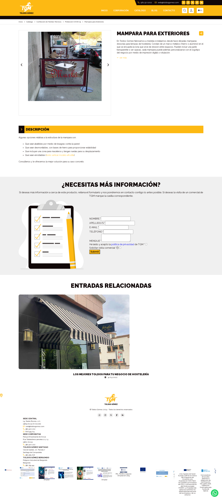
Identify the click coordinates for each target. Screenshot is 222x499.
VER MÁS (122, 58)
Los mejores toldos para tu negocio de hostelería (111, 374)
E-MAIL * (94, 227)
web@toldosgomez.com (167, 2)
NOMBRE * (95, 218)
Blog (154, 10)
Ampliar (47, 480)
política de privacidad (122, 244)
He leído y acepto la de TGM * (117, 244)
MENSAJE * (95, 241)
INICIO (104, 10)
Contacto (169, 10)
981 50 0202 (145, 2)
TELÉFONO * (96, 231)
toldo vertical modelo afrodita (60, 155)
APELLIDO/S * (97, 223)
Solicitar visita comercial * (104, 247)
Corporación (121, 10)
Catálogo (140, 10)
